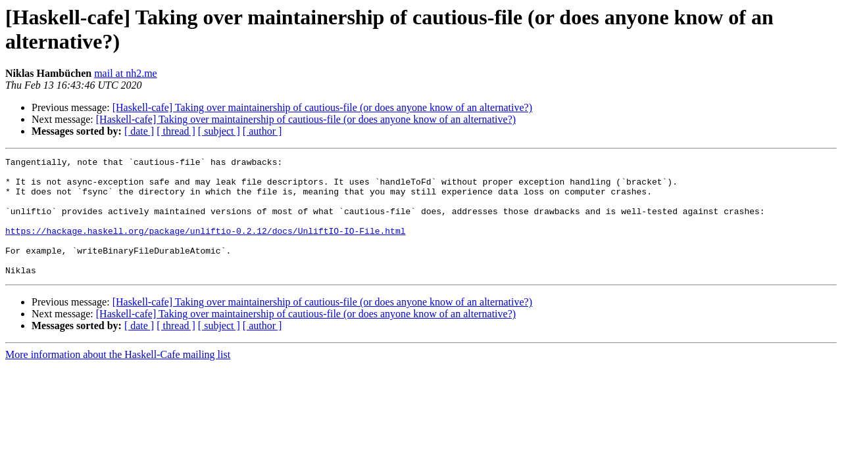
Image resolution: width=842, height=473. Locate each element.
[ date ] (139, 131)
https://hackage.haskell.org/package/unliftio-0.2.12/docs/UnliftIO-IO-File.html (205, 246)
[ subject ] (219, 131)
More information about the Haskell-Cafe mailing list (117, 378)
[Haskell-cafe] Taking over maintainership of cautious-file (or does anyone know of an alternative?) (322, 107)
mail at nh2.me (125, 73)
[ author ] (262, 131)
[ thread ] (176, 131)
